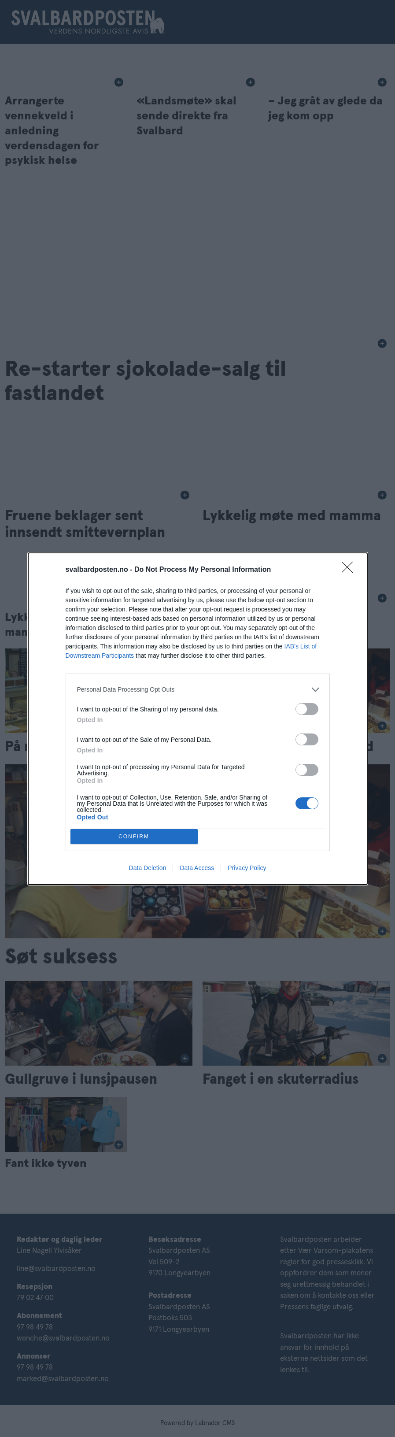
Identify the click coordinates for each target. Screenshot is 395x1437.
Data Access (197, 867)
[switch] (306, 709)
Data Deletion (147, 867)
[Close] (350, 570)
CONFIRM (134, 836)
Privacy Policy (247, 867)
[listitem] (197, 689)
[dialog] (197, 719)
